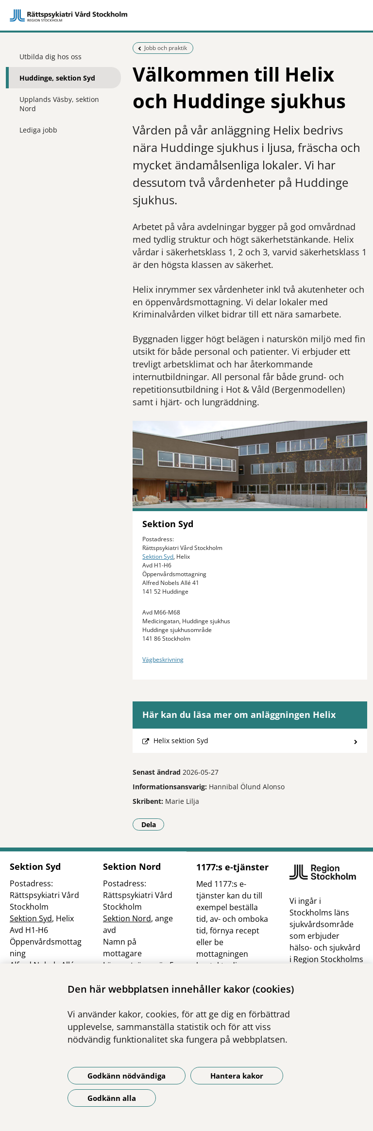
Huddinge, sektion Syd (57, 78)
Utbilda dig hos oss (50, 56)
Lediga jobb (38, 129)
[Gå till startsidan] (186, 15)
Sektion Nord (127, 918)
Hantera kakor (236, 1076)
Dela (153, 824)
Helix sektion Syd (180, 740)
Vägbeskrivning (163, 659)
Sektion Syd (157, 556)
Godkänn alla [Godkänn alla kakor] (111, 1098)
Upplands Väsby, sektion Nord (59, 104)
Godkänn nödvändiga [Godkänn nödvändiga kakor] (126, 1076)
